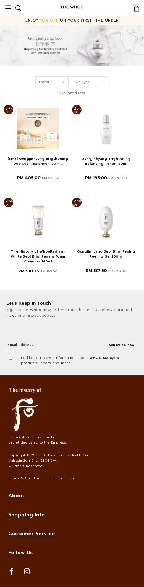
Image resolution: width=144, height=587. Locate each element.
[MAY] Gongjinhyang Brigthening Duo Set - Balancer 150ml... (38, 161)
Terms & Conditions (26, 478)
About (16, 495)
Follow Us (20, 552)
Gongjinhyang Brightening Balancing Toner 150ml (106, 161)
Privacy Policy (62, 478)
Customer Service (31, 533)
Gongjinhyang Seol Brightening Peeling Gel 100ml (106, 254)
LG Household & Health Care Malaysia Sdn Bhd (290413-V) (49, 458)
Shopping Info (26, 514)
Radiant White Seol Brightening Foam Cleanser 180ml (38, 256)
